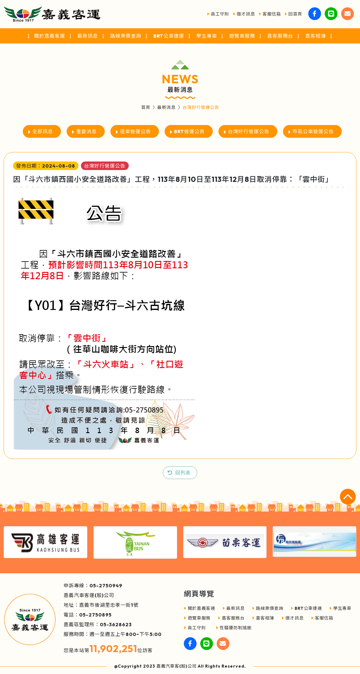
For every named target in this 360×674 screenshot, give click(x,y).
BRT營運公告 (189, 131)
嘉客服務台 (231, 618)
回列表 (183, 473)
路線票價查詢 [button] (125, 36)
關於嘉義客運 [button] (49, 36)
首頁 (145, 107)
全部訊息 (42, 131)
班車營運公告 (135, 131)
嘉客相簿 (263, 618)
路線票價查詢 (267, 608)
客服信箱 (270, 14)
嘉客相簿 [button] (315, 36)
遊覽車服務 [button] (242, 36)
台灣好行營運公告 (248, 131)
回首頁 (293, 14)
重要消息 (86, 131)
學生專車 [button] (206, 36)
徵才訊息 (244, 14)
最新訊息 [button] (87, 36)
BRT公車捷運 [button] (168, 36)
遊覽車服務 (197, 618)
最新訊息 (233, 608)
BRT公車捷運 (306, 608)
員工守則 (218, 14)
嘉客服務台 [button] (280, 36)
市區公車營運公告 (313, 131)
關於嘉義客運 (199, 608)
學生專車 (340, 608)
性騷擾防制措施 (234, 628)
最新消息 (166, 107)
